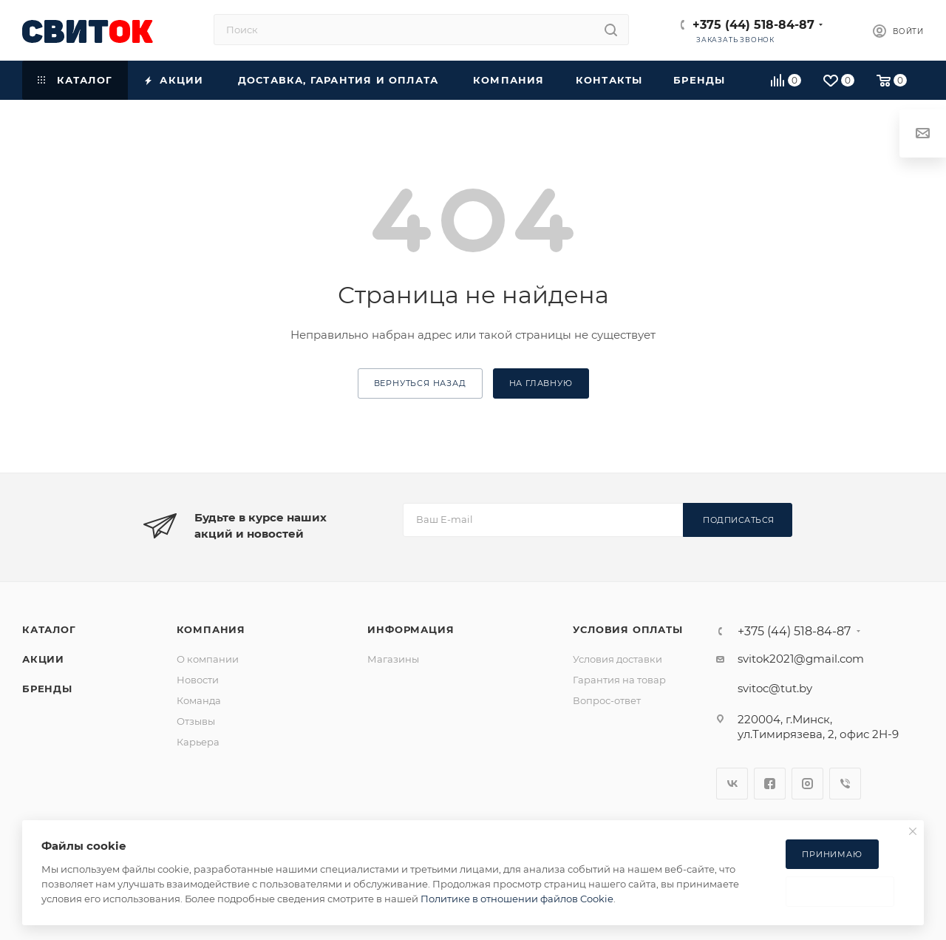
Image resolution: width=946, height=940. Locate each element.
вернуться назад (420, 383)
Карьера (198, 742)
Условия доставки (617, 659)
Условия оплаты (627, 629)
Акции (43, 659)
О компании (208, 659)
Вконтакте (732, 783)
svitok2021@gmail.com (801, 659)
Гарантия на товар (619, 680)
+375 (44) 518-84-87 (753, 25)
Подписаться (739, 520)
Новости (198, 680)
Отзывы (196, 721)
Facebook (770, 783)
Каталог (49, 629)
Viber (845, 783)
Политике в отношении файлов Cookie (517, 899)
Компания (211, 629)
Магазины (393, 659)
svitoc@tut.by (775, 688)
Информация (410, 629)
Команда (199, 700)
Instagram (807, 783)
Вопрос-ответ (607, 700)
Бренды (47, 688)
